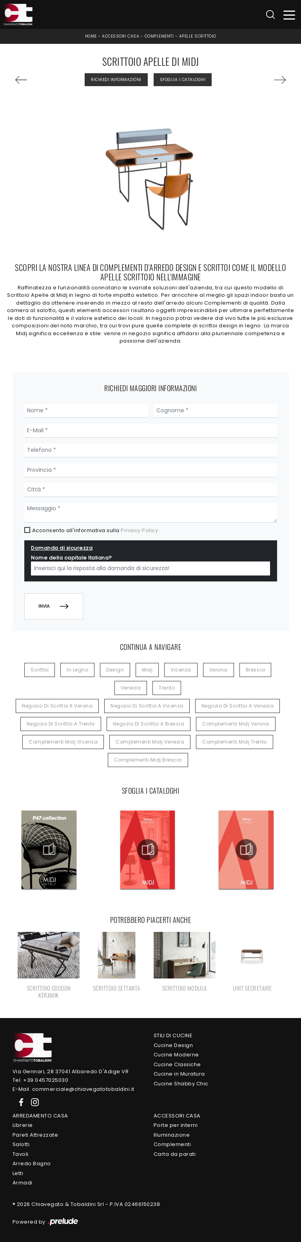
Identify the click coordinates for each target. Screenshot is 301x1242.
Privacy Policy (139, 530)
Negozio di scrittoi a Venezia (237, 705)
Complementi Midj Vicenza (63, 741)
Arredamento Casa (40, 1115)
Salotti (21, 1144)
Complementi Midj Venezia (150, 741)
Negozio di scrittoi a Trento (61, 723)
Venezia (131, 687)
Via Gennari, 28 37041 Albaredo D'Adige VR (71, 1071)
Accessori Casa (120, 36)
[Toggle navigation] (289, 15)
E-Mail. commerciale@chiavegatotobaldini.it (73, 1089)
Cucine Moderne (176, 1054)
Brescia (255, 669)
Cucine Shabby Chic (181, 1083)
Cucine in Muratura (179, 1074)
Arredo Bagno (32, 1163)
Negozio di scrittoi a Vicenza (147, 705)
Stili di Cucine (173, 1035)
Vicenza (180, 669)
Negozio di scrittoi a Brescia (149, 723)
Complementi (159, 36)
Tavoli (21, 1154)
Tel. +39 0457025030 (41, 1080)
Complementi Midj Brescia (148, 759)
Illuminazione (172, 1135)
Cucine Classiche (177, 1064)
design (115, 669)
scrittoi (40, 669)
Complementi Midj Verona (235, 723)
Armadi (23, 1182)
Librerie (23, 1125)
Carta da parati (175, 1154)
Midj (147, 669)
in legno (77, 669)
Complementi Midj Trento (234, 741)
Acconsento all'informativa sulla (95, 530)
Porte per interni (176, 1125)
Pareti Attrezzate (35, 1135)
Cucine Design (173, 1045)
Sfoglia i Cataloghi (183, 80)
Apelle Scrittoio (197, 36)
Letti (18, 1173)
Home (91, 36)
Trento (167, 687)
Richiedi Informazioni (116, 80)
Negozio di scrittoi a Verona (57, 705)
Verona (218, 669)
